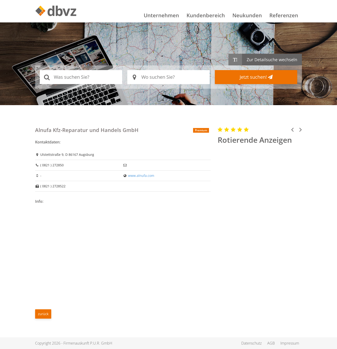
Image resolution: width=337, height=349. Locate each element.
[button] (292, 129)
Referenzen (283, 15)
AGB (271, 343)
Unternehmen (161, 15)
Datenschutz (251, 343)
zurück (43, 314)
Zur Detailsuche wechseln (272, 59)
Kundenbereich (206, 15)
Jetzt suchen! (256, 77)
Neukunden (247, 15)
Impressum (289, 343)
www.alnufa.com (141, 175)
